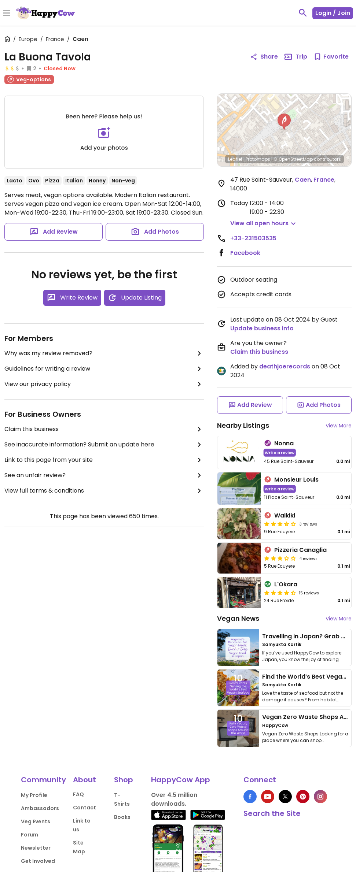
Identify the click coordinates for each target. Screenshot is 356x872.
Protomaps (258, 159)
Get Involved (38, 861)
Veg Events (35, 821)
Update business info (262, 328)
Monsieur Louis (296, 479)
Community (43, 780)
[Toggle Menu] (6, 13)
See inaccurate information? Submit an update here (104, 444)
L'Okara (285, 584)
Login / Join (332, 13)
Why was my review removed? (104, 353)
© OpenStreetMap (293, 159)
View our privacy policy (104, 384)
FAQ (78, 794)
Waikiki (284, 515)
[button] (284, 122)
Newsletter (36, 847)
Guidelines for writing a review (104, 368)
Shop (123, 780)
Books (122, 817)
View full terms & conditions (104, 490)
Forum (29, 834)
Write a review (280, 452)
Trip (295, 56)
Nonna (284, 443)
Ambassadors (40, 808)
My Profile (34, 795)
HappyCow (275, 725)
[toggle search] (302, 12)
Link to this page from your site (104, 460)
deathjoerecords (284, 366)
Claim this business (104, 429)
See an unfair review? (104, 475)
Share (264, 56)
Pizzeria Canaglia (300, 550)
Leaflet (235, 159)
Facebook (245, 253)
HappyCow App (180, 780)
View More (339, 425)
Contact (84, 807)
